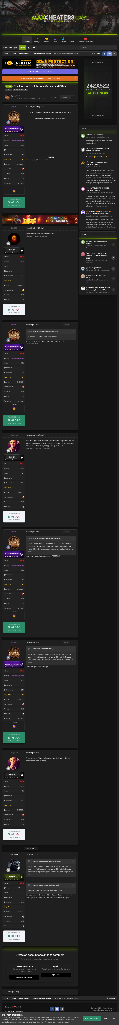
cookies (50, 1020)
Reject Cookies (109, 1018)
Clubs (55, 41)
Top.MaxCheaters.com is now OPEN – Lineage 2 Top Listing (40, 78)
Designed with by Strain (13, 1007)
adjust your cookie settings (27, 1022)
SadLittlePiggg (93, 216)
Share (54, 97)
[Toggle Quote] (29, 331)
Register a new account (24, 977)
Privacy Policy (9, 1011)
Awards (72, 41)
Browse (26, 42)
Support (63, 41)
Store (46, 42)
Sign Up (22, 47)
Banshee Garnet (93, 193)
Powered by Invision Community (102, 1010)
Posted (102, 137)
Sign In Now (56, 975)
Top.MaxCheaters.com (85, 41)
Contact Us (19, 1011)
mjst (89, 153)
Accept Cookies (91, 1018)
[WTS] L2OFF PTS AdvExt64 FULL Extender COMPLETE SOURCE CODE (98, 255)
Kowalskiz (91, 137)
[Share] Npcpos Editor (93, 268)
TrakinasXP (90, 260)
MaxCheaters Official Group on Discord (40, 72)
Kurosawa (14, 854)
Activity (36, 42)
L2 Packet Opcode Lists (94, 135)
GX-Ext (90, 167)
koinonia (89, 246)
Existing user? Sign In (10, 47)
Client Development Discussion (34, 98)
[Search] (90, 47)
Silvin (88, 270)
